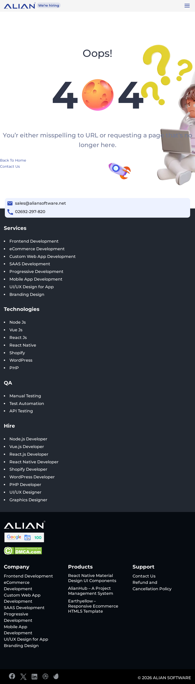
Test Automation (26, 403)
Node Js (17, 322)
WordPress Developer (32, 477)
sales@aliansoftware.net (40, 203)
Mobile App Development (35, 279)
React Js (18, 337)
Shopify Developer (28, 469)
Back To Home (13, 160)
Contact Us (10, 166)
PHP (14, 367)
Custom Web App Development (42, 256)
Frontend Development (34, 241)
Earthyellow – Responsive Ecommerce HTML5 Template (93, 606)
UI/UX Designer (25, 492)
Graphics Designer (28, 499)
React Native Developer (34, 461)
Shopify (17, 352)
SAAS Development (29, 263)
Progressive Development (36, 271)
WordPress (20, 360)
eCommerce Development (37, 248)
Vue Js (15, 329)
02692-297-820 (30, 211)
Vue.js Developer (26, 446)
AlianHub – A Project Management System (90, 591)
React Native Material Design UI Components (92, 578)
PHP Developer (25, 484)
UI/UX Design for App (31, 286)
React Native (22, 345)
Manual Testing (25, 395)
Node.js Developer (28, 439)
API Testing (21, 411)
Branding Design (26, 294)
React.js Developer (28, 454)
